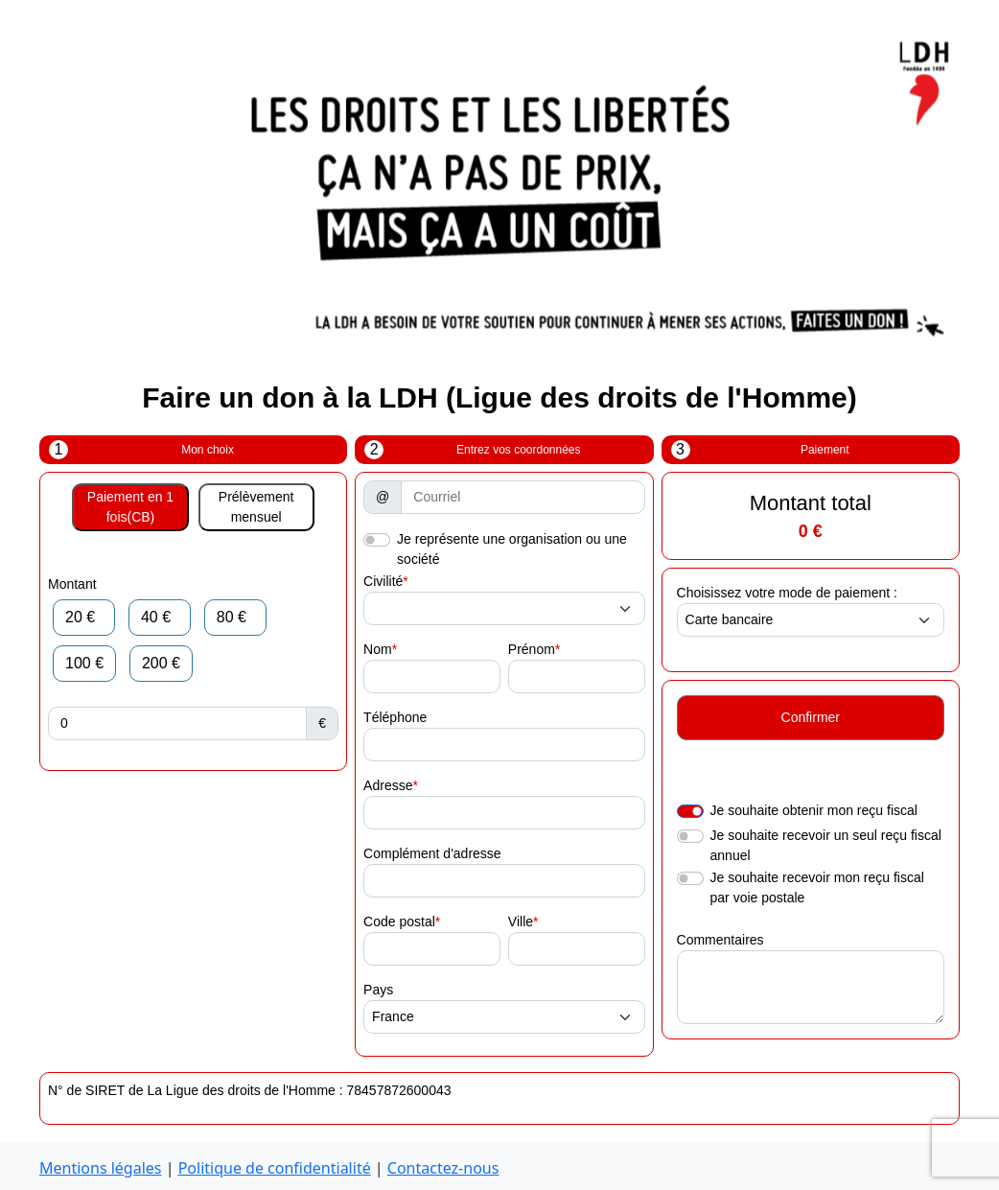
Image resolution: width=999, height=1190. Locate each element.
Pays (378, 989)
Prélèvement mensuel (256, 507)
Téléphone (395, 717)
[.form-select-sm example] (503, 608)
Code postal (399, 921)
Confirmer (810, 717)
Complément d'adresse (432, 853)
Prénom (531, 649)
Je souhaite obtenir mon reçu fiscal (814, 810)
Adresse (387, 785)
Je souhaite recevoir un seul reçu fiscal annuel (825, 845)
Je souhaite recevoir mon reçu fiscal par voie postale (817, 887)
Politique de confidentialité (274, 1167)
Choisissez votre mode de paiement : (787, 592)
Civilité (383, 581)
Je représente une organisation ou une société (512, 549)
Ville (520, 921)
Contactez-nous (443, 1167)
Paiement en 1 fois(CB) (130, 507)
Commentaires (720, 939)
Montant (72, 584)
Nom (377, 649)
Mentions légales (100, 1167)
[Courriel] (522, 497)
